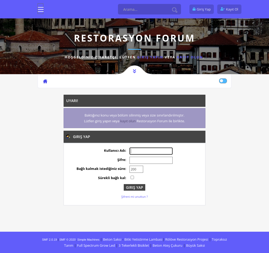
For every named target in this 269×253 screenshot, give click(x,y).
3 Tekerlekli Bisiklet (134, 245)
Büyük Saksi (195, 245)
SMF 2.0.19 (49, 239)
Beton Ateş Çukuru (167, 245)
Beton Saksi (112, 239)
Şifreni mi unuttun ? (134, 197)
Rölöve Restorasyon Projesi (186, 239)
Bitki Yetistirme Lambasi (143, 239)
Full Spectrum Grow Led (96, 245)
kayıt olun (190, 57)
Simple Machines (88, 239)
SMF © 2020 (67, 239)
